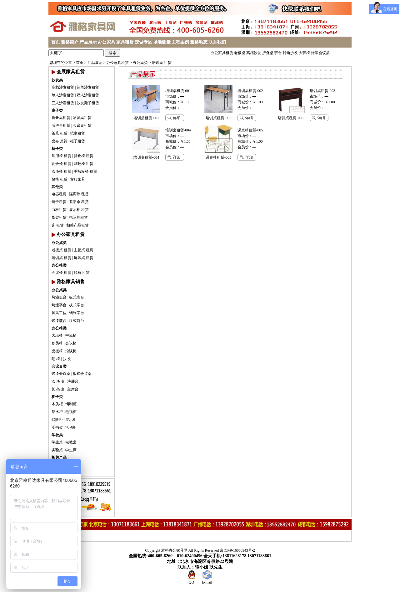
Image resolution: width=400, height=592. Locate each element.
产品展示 (88, 42)
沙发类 (57, 80)
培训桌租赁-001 (178, 91)
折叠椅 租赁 (83, 156)
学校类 (57, 435)
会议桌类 (59, 366)
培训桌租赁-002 (250, 91)
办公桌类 (140, 62)
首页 (55, 42)
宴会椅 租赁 (61, 163)
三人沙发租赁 (63, 103)
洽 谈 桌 (58, 381)
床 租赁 (58, 225)
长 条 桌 (58, 389)
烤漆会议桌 (320, 53)
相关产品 (59, 457)
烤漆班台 (59, 297)
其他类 (57, 187)
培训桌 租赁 (162, 62)
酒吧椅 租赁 (83, 163)
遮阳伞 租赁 (79, 202)
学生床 (71, 450)
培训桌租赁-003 (322, 91)
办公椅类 (59, 265)
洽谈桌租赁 (82, 117)
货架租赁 (59, 217)
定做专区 (143, 42)
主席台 (72, 389)
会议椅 (71, 343)
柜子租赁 (77, 141)
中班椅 (71, 335)
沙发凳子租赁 (88, 103)
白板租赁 (59, 209)
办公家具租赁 (222, 53)
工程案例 (180, 42)
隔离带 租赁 (79, 194)
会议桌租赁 (82, 125)
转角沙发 (290, 53)
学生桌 (57, 442)
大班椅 (304, 53)
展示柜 (71, 419)
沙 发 (66, 359)
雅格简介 (69, 42)
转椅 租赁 (82, 272)
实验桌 (57, 450)
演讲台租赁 (61, 125)
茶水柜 (57, 412)
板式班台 (76, 297)
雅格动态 (199, 42)
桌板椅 (57, 351)
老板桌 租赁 (61, 250)
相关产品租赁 (77, 225)
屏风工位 (59, 313)
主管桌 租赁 (83, 250)
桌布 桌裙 (60, 141)
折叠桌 (267, 53)
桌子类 (57, 110)
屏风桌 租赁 (83, 258)
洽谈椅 (71, 351)
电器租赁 (59, 194)
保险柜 (57, 419)
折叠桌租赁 (61, 117)
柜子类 (57, 397)
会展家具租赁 (71, 71)
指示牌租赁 (78, 217)
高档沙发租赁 (63, 87)
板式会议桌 (82, 373)
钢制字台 (76, 313)
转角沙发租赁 (88, 87)
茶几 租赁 (60, 133)
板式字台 (76, 305)
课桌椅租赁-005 (250, 130)
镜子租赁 (59, 202)
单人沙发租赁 (63, 95)
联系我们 (217, 42)
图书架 (57, 427)
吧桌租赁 (77, 133)
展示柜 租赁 (79, 209)
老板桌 (239, 53)
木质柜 (57, 404)
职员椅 (57, 343)
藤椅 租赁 (60, 179)
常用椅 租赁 (61, 156)
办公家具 (106, 42)
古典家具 (77, 179)
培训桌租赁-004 (178, 130)
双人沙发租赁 (88, 95)
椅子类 (57, 148)
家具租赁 (125, 42)
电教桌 (71, 442)
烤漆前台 (59, 321)
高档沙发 (253, 53)
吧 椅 (56, 359)
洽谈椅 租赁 (61, 171)
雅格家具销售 (71, 281)
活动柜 (71, 427)
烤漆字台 (59, 305)
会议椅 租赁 (61, 272)
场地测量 (162, 42)
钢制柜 (71, 404)
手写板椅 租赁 (85, 171)
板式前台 (76, 321)
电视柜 (71, 412)
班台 (278, 53)
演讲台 (72, 381)
